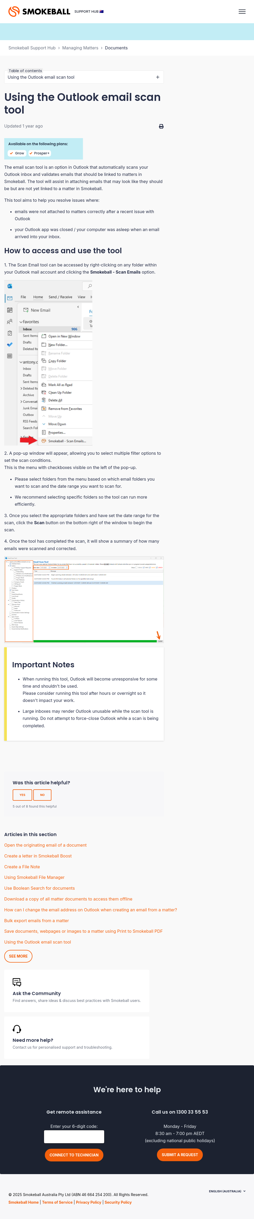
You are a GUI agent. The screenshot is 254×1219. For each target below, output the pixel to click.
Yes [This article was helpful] (22, 795)
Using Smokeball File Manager (34, 877)
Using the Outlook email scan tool (37, 942)
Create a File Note (22, 866)
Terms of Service (57, 1202)
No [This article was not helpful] (42, 795)
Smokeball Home (23, 1202)
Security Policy (118, 1202)
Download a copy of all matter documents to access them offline (68, 899)
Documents (116, 47)
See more (18, 956)
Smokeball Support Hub (32, 47)
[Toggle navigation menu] (242, 11)
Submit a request (180, 1154)
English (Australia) (225, 1191)
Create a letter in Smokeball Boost (38, 856)
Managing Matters (80, 47)
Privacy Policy (88, 1202)
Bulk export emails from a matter (36, 920)
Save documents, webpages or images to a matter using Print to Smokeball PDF (83, 931)
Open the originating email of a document (45, 845)
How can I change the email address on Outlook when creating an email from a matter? (90, 909)
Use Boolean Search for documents (39, 888)
